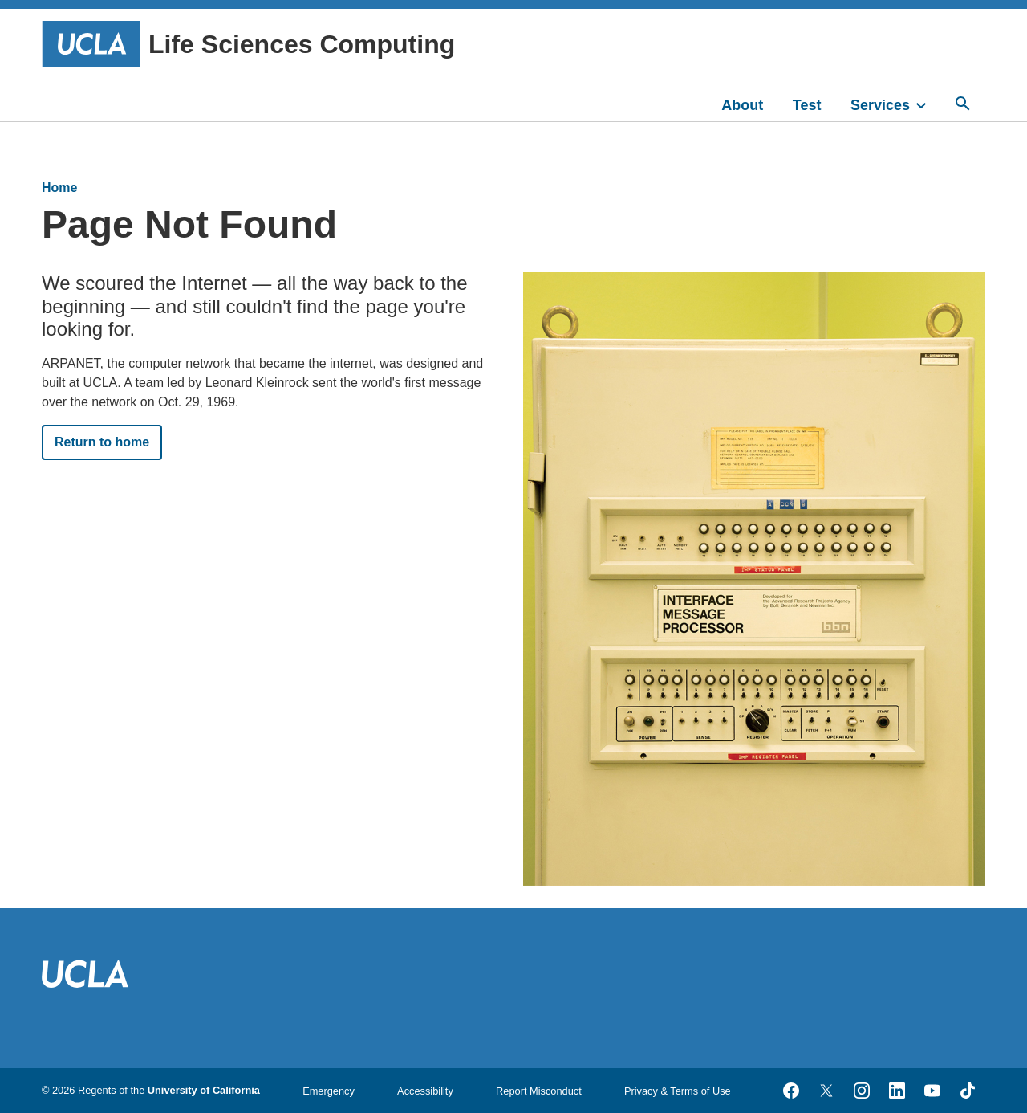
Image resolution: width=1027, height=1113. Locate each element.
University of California (204, 1090)
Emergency (328, 1091)
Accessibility (425, 1091)
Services (880, 105)
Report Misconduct (539, 1091)
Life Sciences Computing (248, 44)
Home (59, 187)
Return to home (102, 442)
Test (807, 105)
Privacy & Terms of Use (677, 1091)
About (742, 105)
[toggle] (928, 103)
